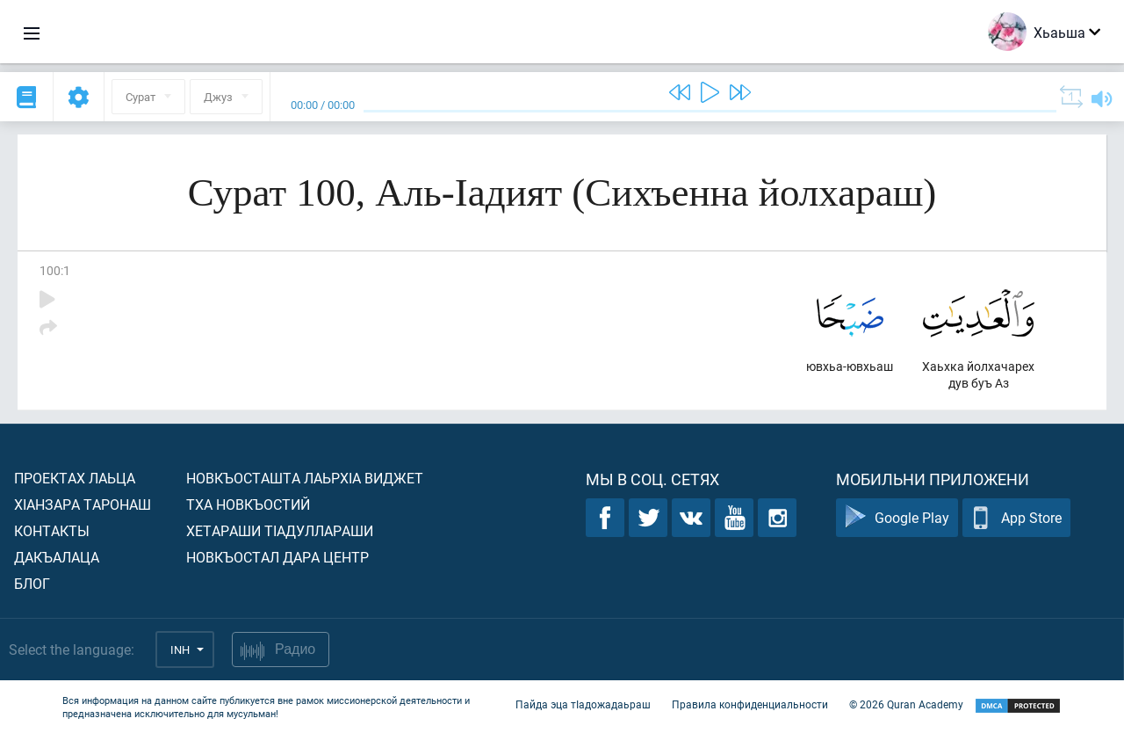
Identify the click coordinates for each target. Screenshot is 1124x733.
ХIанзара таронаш (82, 504)
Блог (32, 583)
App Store (1016, 518)
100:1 (55, 270)
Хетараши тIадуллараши (279, 530)
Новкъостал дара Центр (277, 557)
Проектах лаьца (74, 477)
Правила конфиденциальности (750, 705)
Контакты (52, 530)
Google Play (897, 518)
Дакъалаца (56, 557)
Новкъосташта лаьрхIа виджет (304, 477)
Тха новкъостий (248, 504)
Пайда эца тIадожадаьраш (583, 705)
